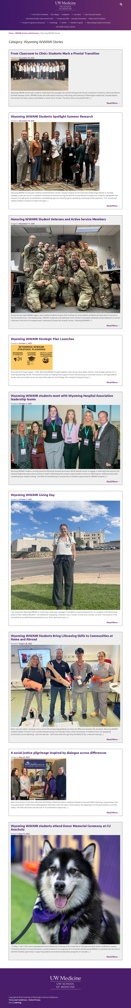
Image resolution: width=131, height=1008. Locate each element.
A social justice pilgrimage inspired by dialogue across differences (58, 753)
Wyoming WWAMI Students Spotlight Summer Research (52, 116)
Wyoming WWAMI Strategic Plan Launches (42, 339)
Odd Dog (17, 1002)
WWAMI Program (77, 23)
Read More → (113, 103)
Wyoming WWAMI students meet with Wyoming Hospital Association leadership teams (62, 397)
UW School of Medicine (40, 14)
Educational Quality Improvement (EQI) (39, 18)
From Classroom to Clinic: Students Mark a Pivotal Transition (55, 53)
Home (11, 33)
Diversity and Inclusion (93, 14)
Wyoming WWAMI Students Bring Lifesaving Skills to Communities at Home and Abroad (62, 637)
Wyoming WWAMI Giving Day (33, 495)
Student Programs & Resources (34, 23)
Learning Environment (78, 18)
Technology (53, 23)
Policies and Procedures (96, 18)
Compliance (65, 14)
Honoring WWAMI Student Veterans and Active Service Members (58, 219)
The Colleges (54, 14)
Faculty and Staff (63, 18)
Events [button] (64, 23)
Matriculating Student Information (99, 23)
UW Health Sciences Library (65, 27)
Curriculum (77, 14)
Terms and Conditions (18, 1000)
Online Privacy (34, 1000)
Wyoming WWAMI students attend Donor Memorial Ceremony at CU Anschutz (61, 827)
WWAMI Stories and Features (27, 33)
